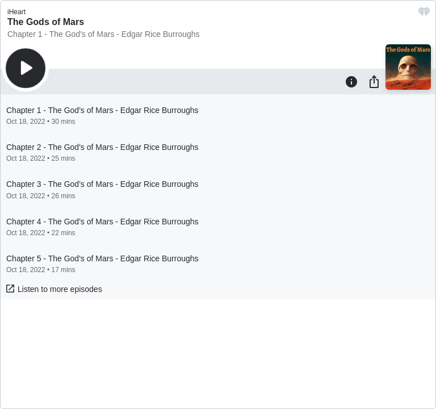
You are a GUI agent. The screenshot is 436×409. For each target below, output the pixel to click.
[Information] (351, 81)
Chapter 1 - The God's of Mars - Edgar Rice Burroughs (103, 34)
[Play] (25, 68)
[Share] (374, 81)
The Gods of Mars (45, 22)
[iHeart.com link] (424, 14)
